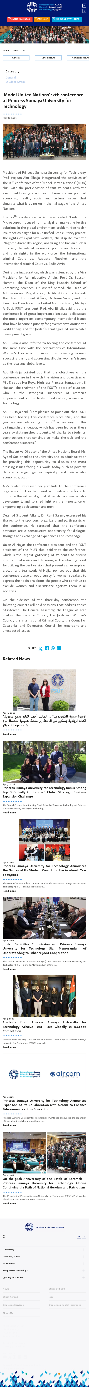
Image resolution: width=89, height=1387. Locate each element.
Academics (44, 1264)
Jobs (51, 1298)
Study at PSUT (57, 1290)
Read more (9, 735)
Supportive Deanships (44, 1271)
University (44, 1250)
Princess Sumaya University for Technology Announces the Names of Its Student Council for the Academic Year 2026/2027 (44, 870)
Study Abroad (10, 1298)
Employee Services (13, 1306)
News (16, 50)
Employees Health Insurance (65, 1306)
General (16, 58)
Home (6, 50)
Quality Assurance (44, 1278)
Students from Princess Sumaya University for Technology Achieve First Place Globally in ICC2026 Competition (44, 1027)
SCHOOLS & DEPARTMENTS (66, 19)
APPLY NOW (42, 19)
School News (48, 58)
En (84, 5)
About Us (8, 1314)
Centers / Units (44, 1257)
